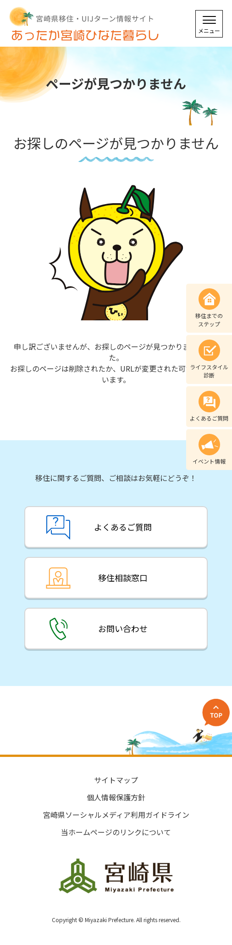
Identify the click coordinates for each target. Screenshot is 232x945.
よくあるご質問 (123, 527)
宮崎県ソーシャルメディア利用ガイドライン (116, 814)
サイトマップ (116, 779)
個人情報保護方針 (116, 797)
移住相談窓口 (123, 577)
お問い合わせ (123, 628)
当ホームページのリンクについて (116, 831)
